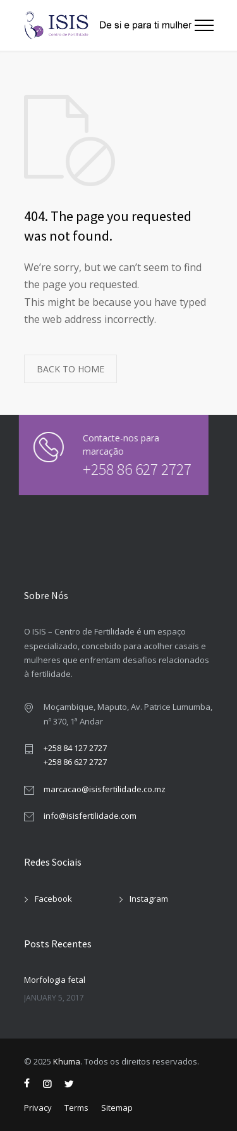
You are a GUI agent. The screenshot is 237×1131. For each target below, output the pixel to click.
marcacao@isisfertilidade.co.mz (105, 789)
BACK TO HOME (70, 369)
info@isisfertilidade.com (90, 815)
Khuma (66, 1061)
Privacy (38, 1107)
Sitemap (117, 1107)
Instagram (149, 898)
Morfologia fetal (54, 979)
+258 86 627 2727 (129, 468)
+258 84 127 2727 (75, 748)
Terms (76, 1107)
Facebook (53, 898)
